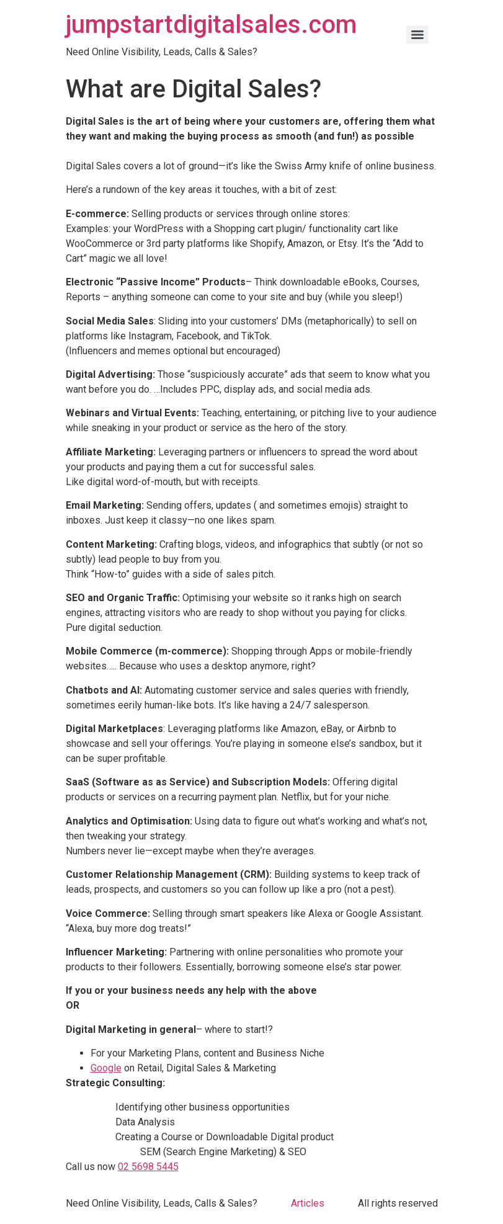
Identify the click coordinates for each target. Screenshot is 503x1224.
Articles (307, 1203)
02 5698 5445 (148, 1167)
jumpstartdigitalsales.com (211, 24)
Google (106, 1068)
